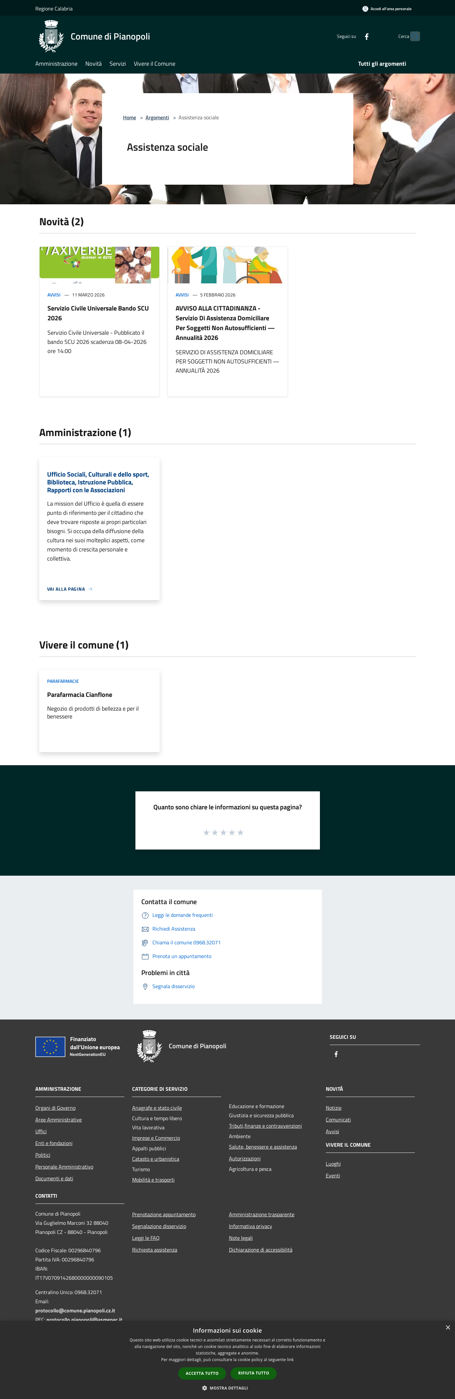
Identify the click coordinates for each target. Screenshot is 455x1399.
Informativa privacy (250, 1226)
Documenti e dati (54, 1178)
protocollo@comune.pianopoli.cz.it (75, 1310)
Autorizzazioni (245, 1158)
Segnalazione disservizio (159, 1226)
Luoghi (333, 1164)
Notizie (333, 1108)
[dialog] (227, 1360)
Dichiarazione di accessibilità (260, 1250)
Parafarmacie (63, 681)
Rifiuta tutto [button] (253, 1373)
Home (129, 117)
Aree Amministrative (58, 1119)
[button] (227, 1388)
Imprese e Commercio (156, 1138)
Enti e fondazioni (54, 1143)
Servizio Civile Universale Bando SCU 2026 (98, 313)
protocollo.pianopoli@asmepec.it (84, 1319)
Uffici (41, 1131)
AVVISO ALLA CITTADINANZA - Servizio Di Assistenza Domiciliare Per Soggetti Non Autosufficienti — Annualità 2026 (225, 323)
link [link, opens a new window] (290, 1359)
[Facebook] (353, 36)
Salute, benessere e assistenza (263, 1147)
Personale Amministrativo (64, 1167)
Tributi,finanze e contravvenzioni (265, 1126)
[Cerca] (412, 36)
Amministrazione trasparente (261, 1214)
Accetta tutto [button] (202, 1373)
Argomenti (157, 117)
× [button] (447, 1327)
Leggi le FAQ (146, 1238)
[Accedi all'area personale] (387, 8)
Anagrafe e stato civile (157, 1108)
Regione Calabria (54, 8)
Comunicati (338, 1119)
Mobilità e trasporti (153, 1180)
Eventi (333, 1175)
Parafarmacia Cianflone (79, 694)
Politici (42, 1155)
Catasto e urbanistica (155, 1159)
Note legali (241, 1238)
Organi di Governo (55, 1108)
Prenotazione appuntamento (164, 1214)
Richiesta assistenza (154, 1250)
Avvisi (54, 294)
